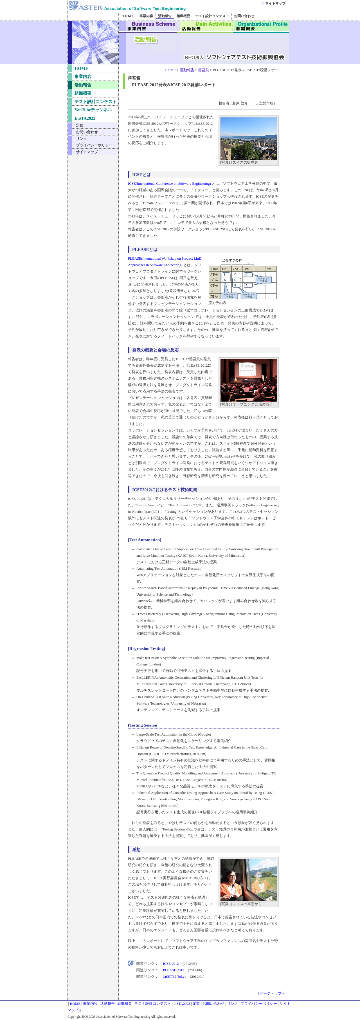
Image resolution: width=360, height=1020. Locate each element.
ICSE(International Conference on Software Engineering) (169, 184)
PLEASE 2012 (173, 970)
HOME (81, 68)
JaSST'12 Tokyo (174, 977)
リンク (81, 139)
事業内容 (148, 27)
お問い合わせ (87, 132)
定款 (79, 125)
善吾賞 (203, 70)
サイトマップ (275, 3)
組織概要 (261, 27)
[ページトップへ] (272, 993)
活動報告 (205, 27)
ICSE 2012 (171, 964)
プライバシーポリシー (94, 145)
